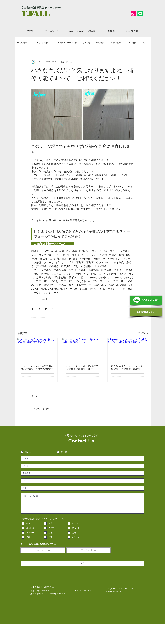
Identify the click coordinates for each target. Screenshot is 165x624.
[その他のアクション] (132, 61)
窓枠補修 (86, 42)
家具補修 (100, 42)
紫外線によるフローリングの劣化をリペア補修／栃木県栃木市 (127, 367)
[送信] (82, 563)
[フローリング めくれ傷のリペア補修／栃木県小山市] (82, 349)
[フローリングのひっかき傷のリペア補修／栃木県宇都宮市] (37, 349)
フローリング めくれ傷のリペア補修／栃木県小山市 (82, 367)
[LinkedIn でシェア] (46, 308)
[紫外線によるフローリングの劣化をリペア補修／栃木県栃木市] (128, 349)
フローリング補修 (40, 42)
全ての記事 (22, 42)
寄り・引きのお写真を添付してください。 (39, 544)
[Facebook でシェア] (32, 308)
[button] (144, 43)
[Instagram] (133, 13)
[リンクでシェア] (53, 308)
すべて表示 (143, 333)
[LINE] (140, 13)
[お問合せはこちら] (146, 312)
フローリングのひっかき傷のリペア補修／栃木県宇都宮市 (37, 367)
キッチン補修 (115, 42)
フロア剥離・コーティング (65, 42)
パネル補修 (131, 42)
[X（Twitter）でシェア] (39, 308)
